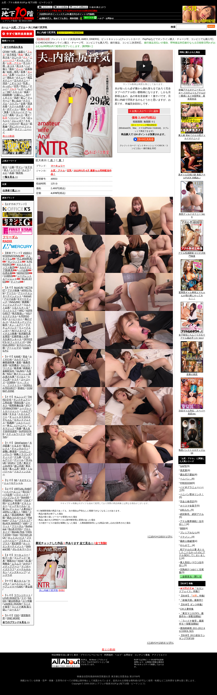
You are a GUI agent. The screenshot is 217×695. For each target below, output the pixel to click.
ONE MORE (13, 618)
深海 (5, 414)
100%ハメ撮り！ (12, 511)
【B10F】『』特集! (192, 596)
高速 (11, 173)
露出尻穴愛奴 (187, 474)
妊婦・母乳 (13, 71)
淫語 (5, 83)
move (20, 560)
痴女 (11, 69)
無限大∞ (11, 560)
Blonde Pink (18, 532)
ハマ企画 (23, 270)
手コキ (26, 63)
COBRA (8, 276)
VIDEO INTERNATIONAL (17, 254)
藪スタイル (20, 580)
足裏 (11, 74)
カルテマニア (21, 359)
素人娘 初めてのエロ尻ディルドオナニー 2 (191, 136)
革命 (25, 356)
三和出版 (7, 402)
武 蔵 (28, 560)
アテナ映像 (13, 290)
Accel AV (18, 287)
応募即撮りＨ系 (20, 336)
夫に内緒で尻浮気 (52, 589)
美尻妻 (183, 470)
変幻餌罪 (16, 543)
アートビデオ (14, 347)
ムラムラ (16, 563)
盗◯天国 (19, 465)
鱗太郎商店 (14, 601)
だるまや (16, 445)
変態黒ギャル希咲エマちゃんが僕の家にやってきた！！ (192, 294)
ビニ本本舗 (13, 503)
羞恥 (11, 115)
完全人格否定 (187, 501)
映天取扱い (18, 313)
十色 (19, 463)
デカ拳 (17, 457)
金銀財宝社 (8, 370)
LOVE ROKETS (11, 598)
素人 (27, 54)
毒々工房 (14, 468)
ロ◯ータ (16, 57)
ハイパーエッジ (12, 491)
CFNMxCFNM (10, 408)
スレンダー (18, 120)
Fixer (15, 534)
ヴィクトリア (10, 310)
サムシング (20, 396)
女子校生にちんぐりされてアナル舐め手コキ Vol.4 (192, 335)
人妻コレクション (16, 507)
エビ (5, 173)
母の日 (25, 491)
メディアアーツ (11, 566)
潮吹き (10, 77)
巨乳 (16, 86)
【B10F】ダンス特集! (191, 604)
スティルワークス (15, 434)
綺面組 (26, 368)
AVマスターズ (19, 330)
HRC (21, 310)
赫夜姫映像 (8, 362)
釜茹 (18, 362)
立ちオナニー (21, 80)
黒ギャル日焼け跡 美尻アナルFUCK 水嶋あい (191, 175)
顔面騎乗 (7, 94)
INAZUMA (14, 301)
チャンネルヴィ (20, 448)
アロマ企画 (10, 299)
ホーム (4, 27)
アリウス (11, 293)
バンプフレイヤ (11, 497)
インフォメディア (12, 304)
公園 (11, 167)
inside (26, 347)
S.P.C (5, 350)
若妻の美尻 (192, 373)
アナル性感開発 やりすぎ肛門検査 (191, 253)
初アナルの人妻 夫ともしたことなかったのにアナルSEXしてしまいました (192, 553)
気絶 (16, 97)
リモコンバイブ (19, 112)
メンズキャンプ (17, 572)
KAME (17, 356)
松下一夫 (7, 557)
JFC (27, 405)
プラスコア (25, 520)
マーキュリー (21, 555)
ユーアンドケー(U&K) (16, 585)
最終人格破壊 (187, 541)
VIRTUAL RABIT (23, 488)
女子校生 (11, 54)
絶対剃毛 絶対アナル (192, 514)
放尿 (26, 92)
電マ (27, 115)
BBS (24, 511)
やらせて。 (186, 545)
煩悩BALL (8, 500)
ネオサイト (25, 480)
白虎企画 (7, 273)
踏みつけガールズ (16, 517)
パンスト (20, 74)
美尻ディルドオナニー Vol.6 (192, 214)
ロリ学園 (27, 601)
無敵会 (6, 563)
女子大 (28, 167)
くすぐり (7, 97)
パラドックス (21, 494)
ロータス (14, 609)
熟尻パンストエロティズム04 (192, 450)
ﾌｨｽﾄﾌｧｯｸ (14, 123)
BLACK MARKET (12, 523)
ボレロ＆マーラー (21, 549)
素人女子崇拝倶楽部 (16, 430)
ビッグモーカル (17, 506)
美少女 (6, 57)
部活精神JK (18, 514)
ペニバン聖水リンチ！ (192, 494)
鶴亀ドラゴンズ (22, 454)
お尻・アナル (18, 27)
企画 (23, 103)
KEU (9, 373)
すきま (12, 414)
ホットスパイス (16, 537)
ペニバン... (186, 478)
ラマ (23, 598)
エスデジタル (10, 316)
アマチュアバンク (16, 326)
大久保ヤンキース (12, 339)
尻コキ (20, 66)
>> (10, 177)
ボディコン (13, 109)
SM (9, 92)
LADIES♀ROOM (13, 603)
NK (15, 480)
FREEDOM (186, 483)
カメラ (25, 170)
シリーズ (15, 170)
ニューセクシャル (13, 483)
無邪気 (19, 173)
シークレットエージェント (17, 409)
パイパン (14, 117)
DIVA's (11, 463)
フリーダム (18, 526)
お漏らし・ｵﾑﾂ (21, 94)
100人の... (185, 510)
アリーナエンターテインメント (17, 294)
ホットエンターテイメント (16, 545)
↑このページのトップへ (159, 536)
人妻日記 (26, 509)
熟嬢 (18, 428)
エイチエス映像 (17, 332)
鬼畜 (6, 112)
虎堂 (23, 468)
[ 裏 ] (60, 160)
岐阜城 (17, 368)
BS (4, 503)
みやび (26, 563)
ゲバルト (21, 376)
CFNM (6, 51)
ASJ (28, 313)
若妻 (23, 71)
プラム (13, 520)
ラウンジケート (22, 595)
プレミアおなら (188, 532)
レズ (20, 89)
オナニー (20, 77)
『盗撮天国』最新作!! (191, 600)
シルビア (26, 411)
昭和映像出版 (16, 405)
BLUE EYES (15, 529)
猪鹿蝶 (25, 301)
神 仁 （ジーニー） (17, 425)
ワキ (23, 117)
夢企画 (28, 586)
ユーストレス (19, 583)
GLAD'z (20, 370)
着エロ (24, 123)
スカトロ (17, 92)
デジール (19, 460)
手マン (19, 167)
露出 (23, 109)
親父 (5, 167)
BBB (182, 528)
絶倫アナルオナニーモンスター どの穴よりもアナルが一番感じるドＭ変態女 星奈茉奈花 (191, 93)
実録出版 (19, 402)
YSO (16, 615)
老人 (6, 170)
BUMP (18, 500)
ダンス (19, 115)
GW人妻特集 (186, 609)
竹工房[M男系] (24, 258)
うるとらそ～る (20, 307)
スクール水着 (16, 106)
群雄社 (21, 388)
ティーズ (15, 281)
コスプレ (14, 103)
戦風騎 (10, 422)
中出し (24, 86)
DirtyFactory (21, 442)
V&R (25, 523)
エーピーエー (15, 319)
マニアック (20, 557)
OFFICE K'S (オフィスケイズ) (17, 340)
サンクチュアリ (21, 399)
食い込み (16, 100)
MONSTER (23, 273)
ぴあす (27, 500)
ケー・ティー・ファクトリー (16, 384)
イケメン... (186, 536)
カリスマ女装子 (188, 505)
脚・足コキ (8, 66)
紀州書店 (14, 365)
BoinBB (25, 497)
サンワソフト (15, 261)
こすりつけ (15, 83)
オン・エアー (16, 324)
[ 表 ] (51, 160)
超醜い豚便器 (10, 451)
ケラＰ (15, 379)
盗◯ (23, 97)
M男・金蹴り (18, 51)
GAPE (183, 466)
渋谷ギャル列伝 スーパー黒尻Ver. (192, 411)
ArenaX (28, 296)
